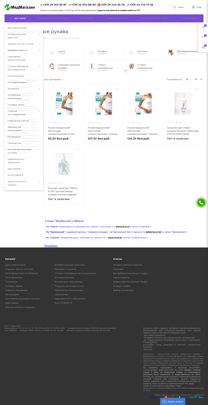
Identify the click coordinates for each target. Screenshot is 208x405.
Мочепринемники (64, 277)
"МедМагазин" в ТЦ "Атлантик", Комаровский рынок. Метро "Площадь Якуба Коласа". (22, 108)
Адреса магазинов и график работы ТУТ (118, 10)
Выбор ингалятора (123, 290)
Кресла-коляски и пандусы (20, 307)
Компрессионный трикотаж (70, 264)
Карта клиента (15, 56)
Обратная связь (117, 18)
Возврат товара (121, 286)
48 (188, 79)
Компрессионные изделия (127, 264)
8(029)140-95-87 (123, 226)
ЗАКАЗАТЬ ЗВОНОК (202, 203)
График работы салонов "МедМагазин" (132, 281)
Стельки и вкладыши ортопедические (75, 273)
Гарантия (118, 269)
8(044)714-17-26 (153, 232)
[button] (172, 401)
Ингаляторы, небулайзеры (69, 281)
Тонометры (11, 281)
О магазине (189, 18)
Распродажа (12, 294)
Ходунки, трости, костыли (19, 269)
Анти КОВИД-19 (63, 303)
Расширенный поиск (53, 18)
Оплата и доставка (155, 18)
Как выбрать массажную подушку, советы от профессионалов (132, 273)
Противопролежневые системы (22, 298)
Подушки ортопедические (69, 286)
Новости (87, 18)
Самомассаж (61, 294)
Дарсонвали (12, 303)
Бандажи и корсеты (65, 269)
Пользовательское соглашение (17, 66)
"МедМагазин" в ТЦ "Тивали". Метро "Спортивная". (22, 95)
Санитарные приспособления (21, 273)
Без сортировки (53, 79)
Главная (9, 38)
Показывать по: (175, 79)
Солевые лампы (13, 286)
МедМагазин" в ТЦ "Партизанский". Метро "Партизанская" (22, 81)
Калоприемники (14, 277)
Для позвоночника (15, 264)
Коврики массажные (16, 290)
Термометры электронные (69, 290)
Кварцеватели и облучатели (70, 298)
